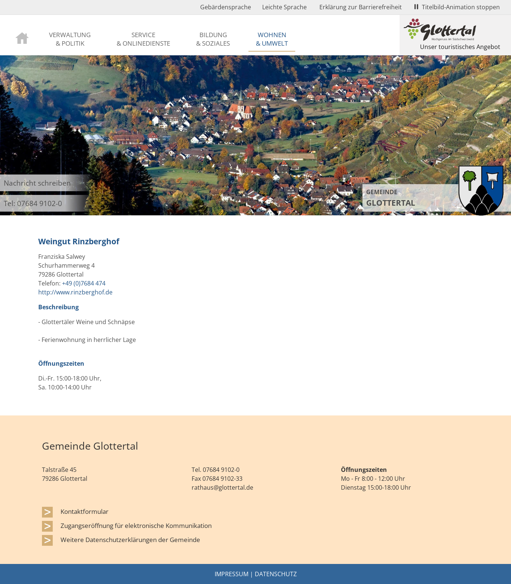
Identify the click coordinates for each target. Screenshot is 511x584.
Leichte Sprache (284, 7)
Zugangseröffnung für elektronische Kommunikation (136, 525)
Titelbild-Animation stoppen (457, 7)
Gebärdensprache (225, 7)
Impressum (231, 574)
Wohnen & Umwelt (272, 39)
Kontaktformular (84, 511)
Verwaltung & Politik (70, 39)
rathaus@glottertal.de (222, 487)
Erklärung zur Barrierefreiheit (360, 7)
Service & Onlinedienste (143, 39)
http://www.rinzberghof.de (75, 292)
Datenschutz (276, 574)
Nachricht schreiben (37, 182)
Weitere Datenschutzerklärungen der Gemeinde (130, 539)
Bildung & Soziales (213, 39)
